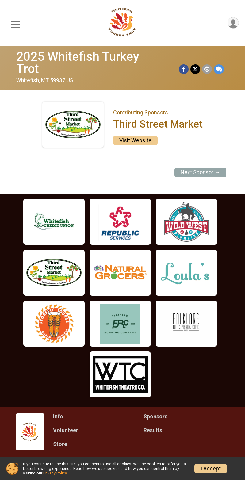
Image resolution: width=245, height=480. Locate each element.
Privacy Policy (55, 473)
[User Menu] (233, 23)
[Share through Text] (219, 69)
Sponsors (155, 416)
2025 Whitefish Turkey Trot (77, 62)
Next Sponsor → (200, 172)
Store (60, 444)
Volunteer (65, 430)
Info (58, 416)
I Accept (211, 469)
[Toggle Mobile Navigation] (15, 24)
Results (153, 430)
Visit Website (135, 140)
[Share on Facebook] (184, 69)
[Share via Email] (207, 69)
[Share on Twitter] (195, 69)
